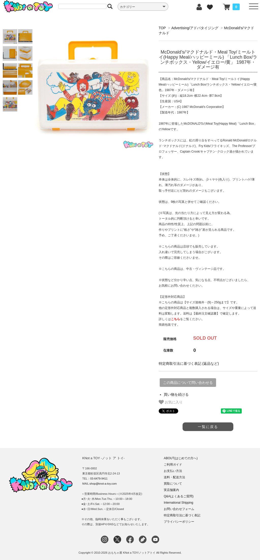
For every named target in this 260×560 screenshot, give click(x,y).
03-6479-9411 (99, 478)
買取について (173, 483)
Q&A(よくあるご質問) (178, 496)
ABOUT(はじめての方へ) (181, 458)
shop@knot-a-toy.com (103, 483)
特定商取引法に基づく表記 (182, 515)
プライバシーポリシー (179, 521)
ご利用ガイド (173, 464)
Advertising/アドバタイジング (194, 28)
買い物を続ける (176, 394)
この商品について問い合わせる (188, 383)
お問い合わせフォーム (179, 509)
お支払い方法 (173, 471)
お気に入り (171, 402)
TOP (162, 28)
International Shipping (178, 502)
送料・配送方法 (174, 477)
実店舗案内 (171, 490)
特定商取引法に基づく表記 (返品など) (189, 363)
